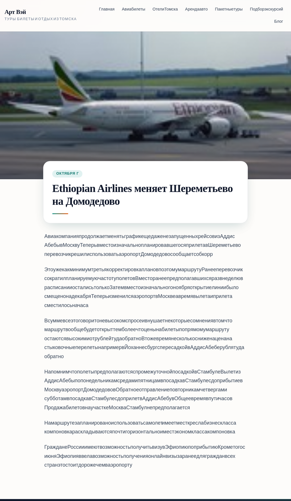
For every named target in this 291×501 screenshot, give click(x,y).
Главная (107, 9)
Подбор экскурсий (266, 9)
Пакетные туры (229, 9)
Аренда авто (196, 9)
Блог (278, 22)
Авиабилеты (133, 9)
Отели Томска (165, 9)
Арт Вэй (15, 12)
